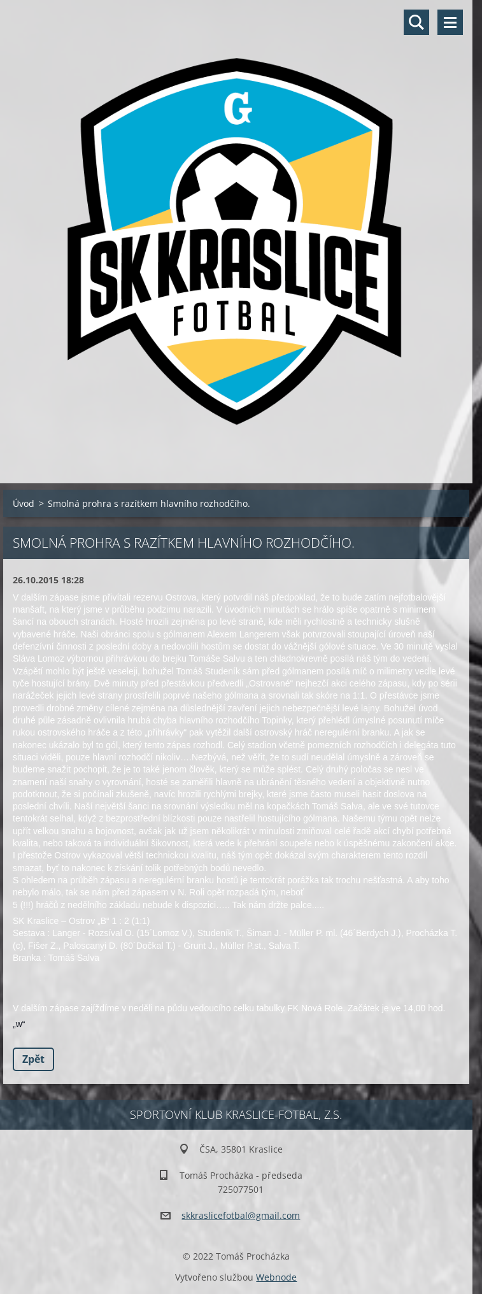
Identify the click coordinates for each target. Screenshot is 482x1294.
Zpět (33, 1059)
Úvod (23, 503)
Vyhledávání (416, 22)
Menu (450, 22)
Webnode (276, 1277)
